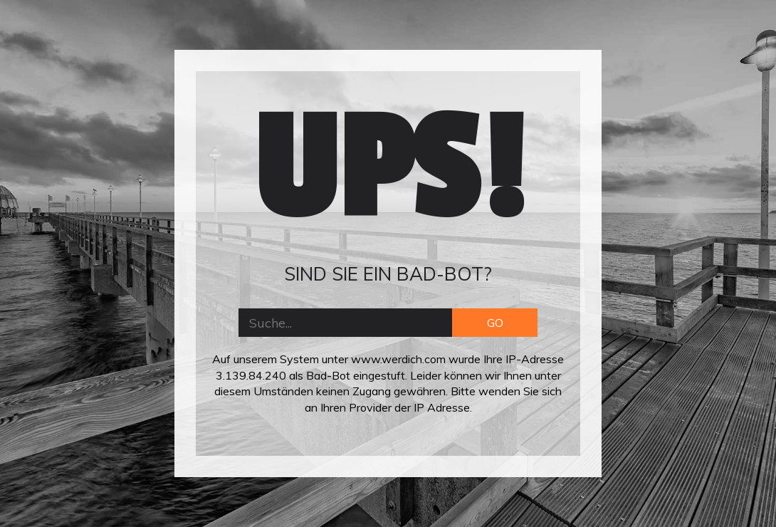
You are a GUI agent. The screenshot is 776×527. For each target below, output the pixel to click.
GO (495, 322)
